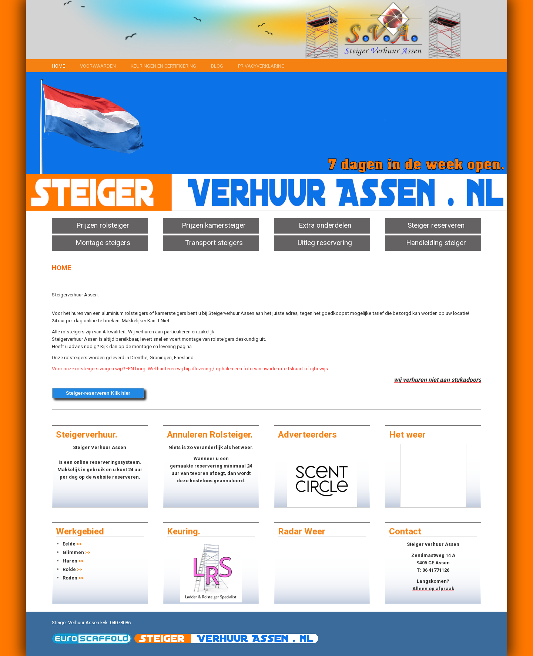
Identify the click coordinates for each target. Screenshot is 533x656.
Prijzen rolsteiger (102, 225)
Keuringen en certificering (163, 66)
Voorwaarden (98, 66)
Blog (217, 66)
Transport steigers (214, 242)
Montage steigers (103, 242)
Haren (70, 561)
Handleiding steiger (436, 242)
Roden (70, 578)
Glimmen (73, 552)
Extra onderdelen (325, 225)
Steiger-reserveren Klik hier (98, 393)
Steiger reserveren (436, 225)
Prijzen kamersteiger (214, 225)
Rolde (69, 569)
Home (58, 66)
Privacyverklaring (261, 66)
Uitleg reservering (325, 242)
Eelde (69, 544)
